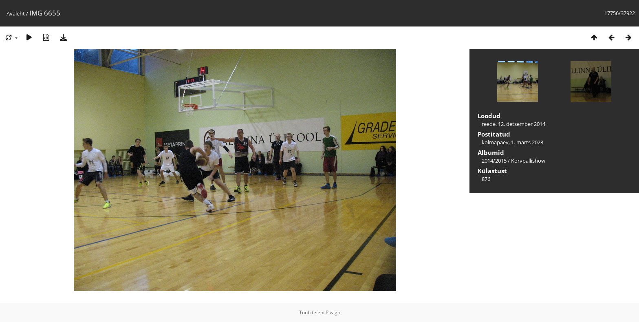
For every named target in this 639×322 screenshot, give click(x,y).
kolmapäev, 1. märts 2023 (512, 142)
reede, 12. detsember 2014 (513, 124)
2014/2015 (494, 160)
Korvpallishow (528, 160)
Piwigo (333, 312)
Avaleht (16, 13)
